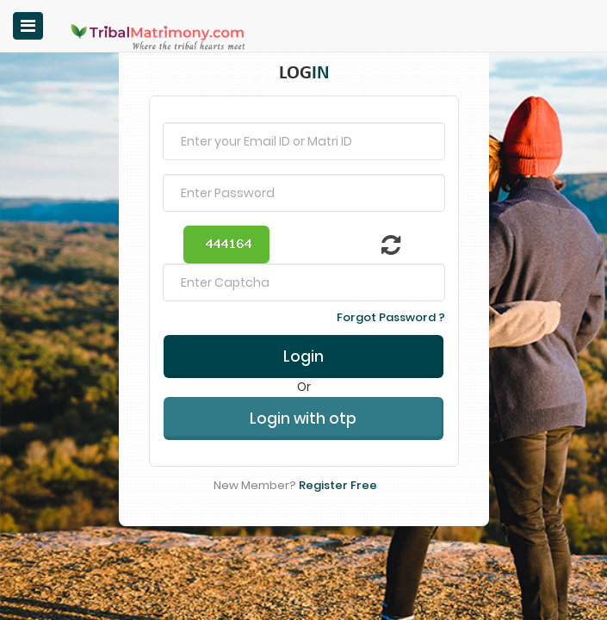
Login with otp (303, 389)
